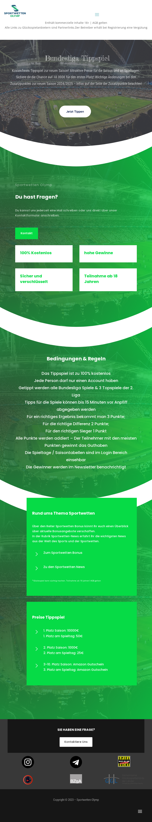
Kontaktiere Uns (76, 742)
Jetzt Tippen (75, 121)
